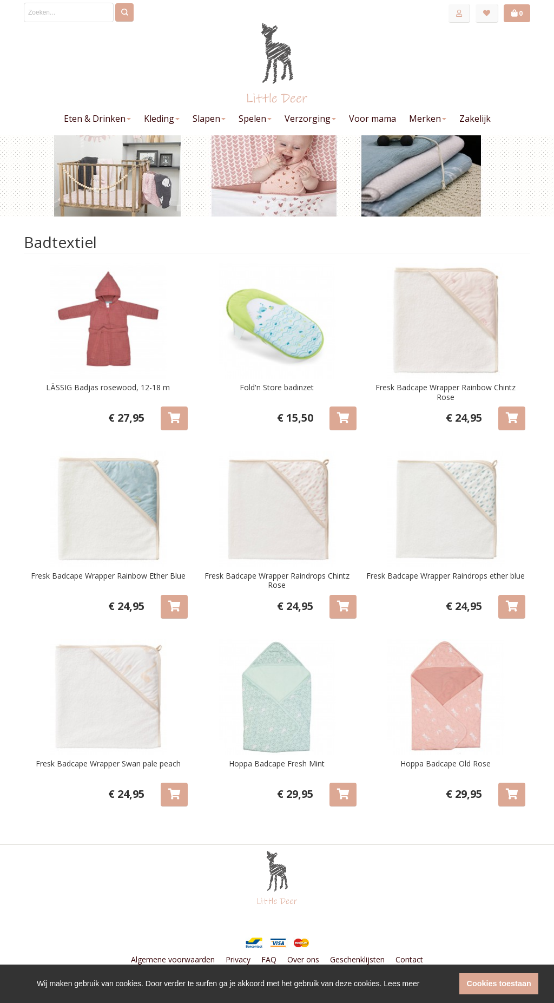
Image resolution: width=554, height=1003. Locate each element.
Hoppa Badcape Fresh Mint (277, 763)
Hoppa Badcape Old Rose (445, 763)
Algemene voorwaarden (173, 959)
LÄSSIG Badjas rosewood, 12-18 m (108, 387)
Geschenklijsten (357, 959)
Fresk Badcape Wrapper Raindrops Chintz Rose (277, 581)
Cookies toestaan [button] (499, 983)
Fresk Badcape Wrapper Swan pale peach (108, 763)
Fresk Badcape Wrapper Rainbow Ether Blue (108, 576)
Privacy (238, 959)
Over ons (303, 959)
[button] (448, 984)
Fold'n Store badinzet (277, 387)
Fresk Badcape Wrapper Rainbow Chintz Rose (445, 392)
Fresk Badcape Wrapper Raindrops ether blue (445, 576)
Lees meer (401, 983)
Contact (409, 959)
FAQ (268, 959)
